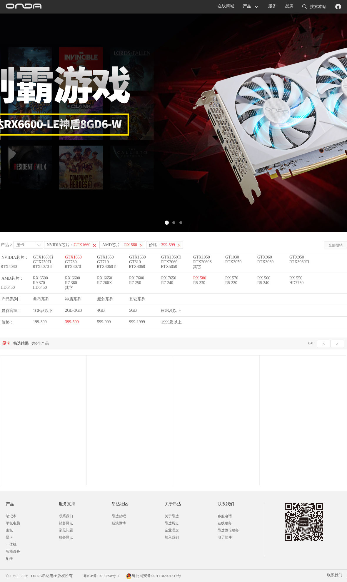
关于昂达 (172, 516)
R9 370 (39, 283)
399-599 (72, 322)
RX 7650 (168, 278)
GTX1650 (105, 257)
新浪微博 (119, 523)
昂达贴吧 (119, 516)
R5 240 (263, 283)
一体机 (11, 544)
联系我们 (66, 516)
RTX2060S (202, 262)
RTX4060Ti (106, 266)
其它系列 (137, 299)
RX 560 (263, 278)
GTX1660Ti (43, 257)
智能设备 (13, 551)
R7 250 (135, 283)
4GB (101, 310)
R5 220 (231, 283)
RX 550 (295, 278)
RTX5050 (169, 266)
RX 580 (199, 278)
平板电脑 (13, 523)
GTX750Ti (42, 262)
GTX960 (264, 257)
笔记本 (11, 516)
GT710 (103, 262)
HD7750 (296, 283)
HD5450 (40, 287)
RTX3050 (233, 262)
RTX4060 (137, 266)
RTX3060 (265, 262)
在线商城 (226, 6)
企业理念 (172, 530)
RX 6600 (72, 278)
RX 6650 (104, 278)
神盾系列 (73, 299)
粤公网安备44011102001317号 (153, 575)
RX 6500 (40, 278)
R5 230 (199, 283)
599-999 (104, 322)
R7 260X (104, 283)
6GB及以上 (171, 310)
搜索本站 (314, 7)
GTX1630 (137, 257)
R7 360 (71, 283)
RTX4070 (73, 266)
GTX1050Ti (171, 257)
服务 (272, 6)
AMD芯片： (119, 245)
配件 (9, 558)
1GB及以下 (43, 310)
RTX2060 (169, 262)
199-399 (40, 322)
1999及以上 (171, 322)
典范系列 (41, 299)
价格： (162, 245)
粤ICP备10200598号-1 (100, 575)
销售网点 (66, 523)
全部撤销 (335, 245)
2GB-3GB (73, 310)
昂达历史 (172, 523)
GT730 (71, 262)
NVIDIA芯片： (69, 245)
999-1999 (137, 322)
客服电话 (225, 516)
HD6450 (8, 287)
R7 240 (167, 283)
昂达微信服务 (228, 530)
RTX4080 (9, 266)
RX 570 (231, 278)
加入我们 (172, 537)
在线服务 (225, 523)
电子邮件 (225, 537)
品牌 (289, 6)
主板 (9, 530)
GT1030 (232, 257)
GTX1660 (73, 257)
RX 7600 (136, 278)
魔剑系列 (105, 299)
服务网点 (66, 537)
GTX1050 (201, 257)
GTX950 (296, 257)
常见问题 (66, 530)
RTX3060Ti (299, 262)
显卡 (20, 245)
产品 (247, 6)
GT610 (135, 262)
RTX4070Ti (42, 266)
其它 (197, 267)
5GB (133, 310)
